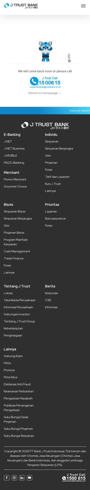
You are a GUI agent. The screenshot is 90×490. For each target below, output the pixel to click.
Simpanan (52, 141)
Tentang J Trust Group (19, 321)
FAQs (7, 363)
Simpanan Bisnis (14, 211)
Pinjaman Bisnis (14, 233)
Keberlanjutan (13, 328)
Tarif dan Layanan (57, 177)
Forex (48, 170)
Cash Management (17, 251)
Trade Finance (14, 258)
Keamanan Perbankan (19, 391)
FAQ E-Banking (14, 163)
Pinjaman (51, 163)
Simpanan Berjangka (59, 148)
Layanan (51, 211)
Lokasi (8, 293)
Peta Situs (10, 377)
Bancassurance (55, 218)
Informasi (51, 307)
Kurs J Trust (53, 184)
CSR (48, 300)
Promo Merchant (15, 179)
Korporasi (51, 293)
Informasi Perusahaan (18, 307)
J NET (8, 141)
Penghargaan (13, 335)
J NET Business (14, 148)
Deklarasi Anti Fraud (17, 384)
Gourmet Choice (15, 186)
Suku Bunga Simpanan (19, 436)
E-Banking (12, 134)
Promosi (9, 370)
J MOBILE (10, 156)
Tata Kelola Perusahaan (20, 300)
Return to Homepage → (45, 93)
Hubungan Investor (17, 314)
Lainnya (50, 191)
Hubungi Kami (13, 356)
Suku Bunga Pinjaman (18, 429)
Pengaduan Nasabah (18, 398)
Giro (48, 156)
